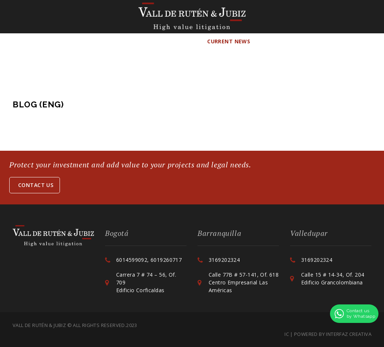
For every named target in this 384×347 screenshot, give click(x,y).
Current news (228, 41)
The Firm (61, 41)
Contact (280, 41)
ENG (327, 41)
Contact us (35, 184)
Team (91, 41)
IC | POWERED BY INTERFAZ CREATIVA (327, 334)
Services (127, 41)
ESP (308, 41)
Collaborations (173, 41)
